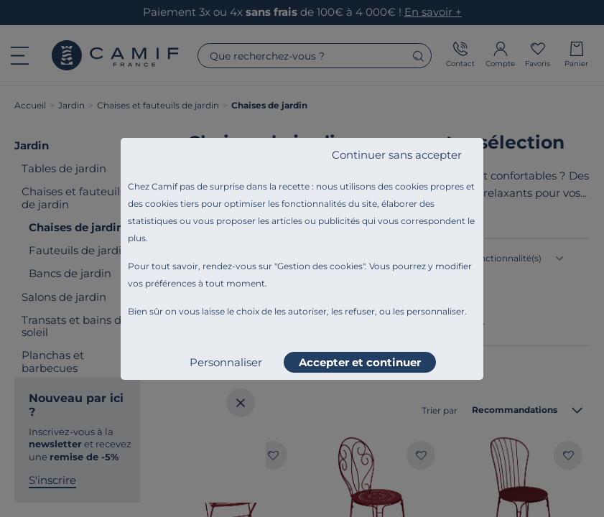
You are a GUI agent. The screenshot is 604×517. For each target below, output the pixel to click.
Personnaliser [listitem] (226, 362)
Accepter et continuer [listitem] (360, 362)
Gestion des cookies (320, 266)
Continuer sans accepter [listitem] (397, 155)
